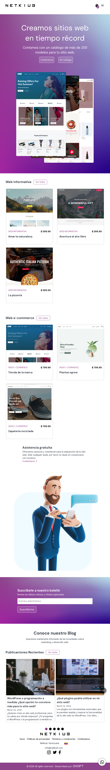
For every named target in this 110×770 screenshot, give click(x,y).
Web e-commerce (18, 367)
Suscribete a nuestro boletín (38, 590)
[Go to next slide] (103, 690)
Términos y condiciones (63, 739)
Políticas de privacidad (38, 739)
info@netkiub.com (54, 748)
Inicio (22, 739)
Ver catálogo (66, 59)
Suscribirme (27, 609)
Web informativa (17, 231)
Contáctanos (46, 59)
